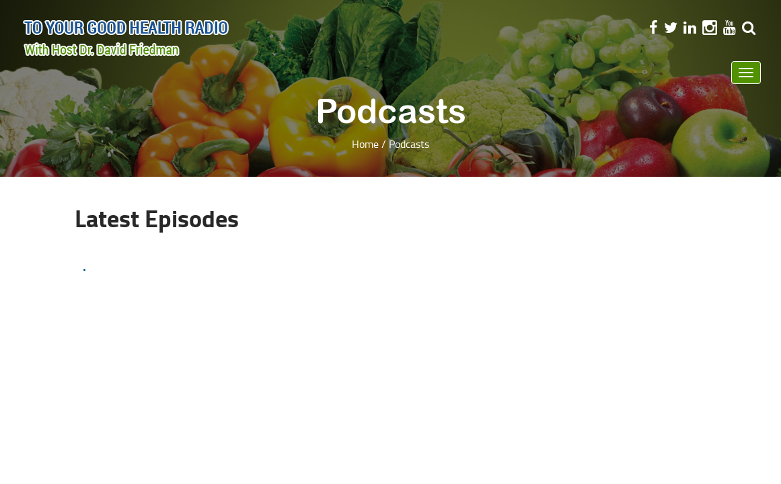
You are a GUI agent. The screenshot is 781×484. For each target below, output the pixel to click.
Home (365, 143)
